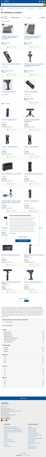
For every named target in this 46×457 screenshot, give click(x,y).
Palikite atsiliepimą (32, 448)
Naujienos (6, 433)
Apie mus (6, 436)
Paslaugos (6, 435)
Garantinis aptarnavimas (33, 433)
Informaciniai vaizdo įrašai (9, 441)
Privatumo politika (32, 436)
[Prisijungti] (40, 1)
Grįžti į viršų (23, 398)
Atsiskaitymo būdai (32, 428)
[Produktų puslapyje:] (22, 17)
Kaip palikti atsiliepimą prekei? (10, 426)
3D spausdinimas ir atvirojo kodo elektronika (16, 8)
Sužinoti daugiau (13, 235)
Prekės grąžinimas (32, 431)
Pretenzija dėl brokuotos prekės (34, 435)
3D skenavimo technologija (36, 307)
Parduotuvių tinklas (8, 439)
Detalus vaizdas (6, 17)
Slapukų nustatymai (32, 446)
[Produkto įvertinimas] (27, 96)
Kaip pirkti (30, 426)
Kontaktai (6, 438)
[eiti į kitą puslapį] (26, 301)
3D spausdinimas (31, 8)
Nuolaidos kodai (31, 441)
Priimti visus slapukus (30, 238)
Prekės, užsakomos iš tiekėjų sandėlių (12, 428)
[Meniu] (1, 1)
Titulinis (2, 8)
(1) (31, 96)
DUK (29, 444)
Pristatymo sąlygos (32, 430)
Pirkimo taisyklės (31, 439)
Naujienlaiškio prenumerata (33, 443)
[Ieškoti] (44, 4)
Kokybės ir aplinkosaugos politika (35, 438)
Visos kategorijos (7, 446)
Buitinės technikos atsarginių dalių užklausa (13, 430)
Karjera (5, 443)
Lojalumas (6, 444)
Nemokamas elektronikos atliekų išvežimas (13, 431)
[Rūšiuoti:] (33, 17)
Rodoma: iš (5, 21)
